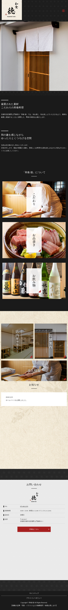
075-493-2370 (24, 506)
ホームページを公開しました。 (17, 400)
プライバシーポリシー (34, 598)
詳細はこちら (34, 529)
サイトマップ (34, 593)
